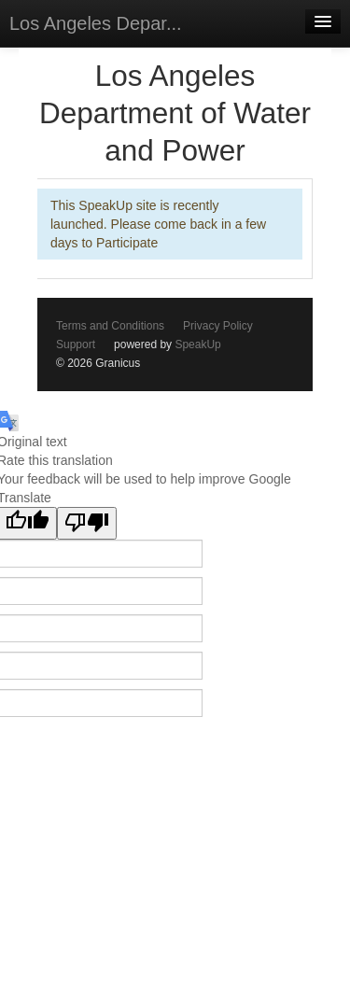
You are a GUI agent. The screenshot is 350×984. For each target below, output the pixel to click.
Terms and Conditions (110, 325)
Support (75, 344)
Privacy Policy (218, 325)
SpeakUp (197, 344)
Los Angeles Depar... (95, 23)
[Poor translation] (87, 523)
